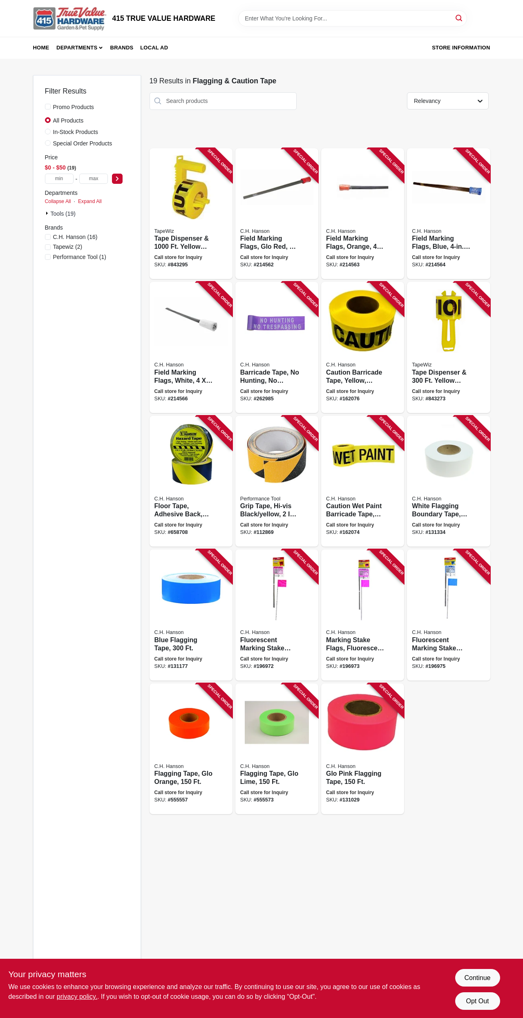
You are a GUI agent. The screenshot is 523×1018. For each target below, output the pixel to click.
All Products (68, 120)
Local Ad (154, 48)
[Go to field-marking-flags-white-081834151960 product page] (191, 347)
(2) (68, 246)
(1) (80, 257)
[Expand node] (47, 213)
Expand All (90, 201)
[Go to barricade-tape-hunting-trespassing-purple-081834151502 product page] (276, 347)
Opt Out (477, 1001)
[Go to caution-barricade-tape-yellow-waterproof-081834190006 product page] (362, 347)
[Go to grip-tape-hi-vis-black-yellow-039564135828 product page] (276, 481)
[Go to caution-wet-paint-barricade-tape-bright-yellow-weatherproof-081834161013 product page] (362, 481)
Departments (76, 48)
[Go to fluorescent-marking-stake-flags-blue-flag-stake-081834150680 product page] (448, 615)
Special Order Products (82, 143)
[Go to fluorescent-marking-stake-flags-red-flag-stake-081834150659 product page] (276, 615)
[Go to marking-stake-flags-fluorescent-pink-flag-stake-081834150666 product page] (362, 615)
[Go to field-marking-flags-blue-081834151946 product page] (448, 213)
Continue (477, 977)
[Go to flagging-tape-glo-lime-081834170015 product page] (276, 749)
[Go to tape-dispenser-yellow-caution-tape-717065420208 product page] (191, 213)
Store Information (461, 48)
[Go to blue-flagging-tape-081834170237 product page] (191, 615)
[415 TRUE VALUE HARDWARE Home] (70, 18)
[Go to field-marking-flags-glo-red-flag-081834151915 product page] (276, 213)
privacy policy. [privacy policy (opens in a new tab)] (77, 996)
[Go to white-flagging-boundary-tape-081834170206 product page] (448, 481)
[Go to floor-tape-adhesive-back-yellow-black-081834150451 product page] (191, 481)
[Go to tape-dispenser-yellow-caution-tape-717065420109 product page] (448, 347)
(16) (75, 237)
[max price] (93, 179)
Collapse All (58, 201)
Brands (122, 48)
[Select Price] (117, 179)
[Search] (459, 18)
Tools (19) (63, 213)
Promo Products (73, 107)
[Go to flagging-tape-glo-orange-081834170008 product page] (191, 749)
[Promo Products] (48, 106)
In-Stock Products (75, 132)
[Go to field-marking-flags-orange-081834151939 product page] (362, 213)
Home (41, 48)
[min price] (59, 179)
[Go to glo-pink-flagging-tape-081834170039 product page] (362, 749)
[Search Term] (352, 18)
